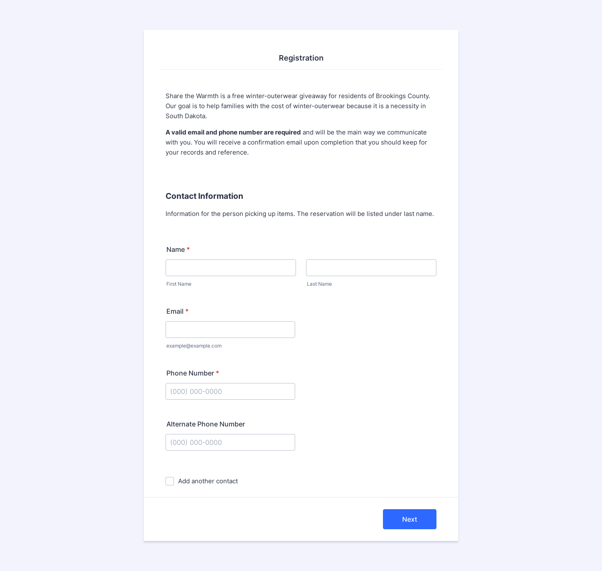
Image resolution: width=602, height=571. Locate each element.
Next (409, 519)
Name (178, 249)
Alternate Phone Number (205, 424)
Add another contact (208, 481)
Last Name (319, 284)
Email (177, 311)
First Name (178, 284)
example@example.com (194, 346)
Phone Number (192, 373)
